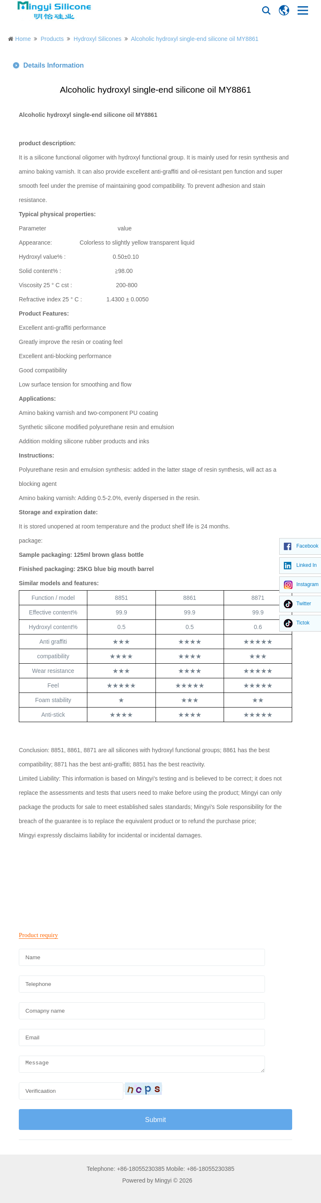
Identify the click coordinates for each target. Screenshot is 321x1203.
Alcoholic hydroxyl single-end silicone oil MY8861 (194, 38)
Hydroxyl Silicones (97, 38)
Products (52, 38)
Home (23, 38)
